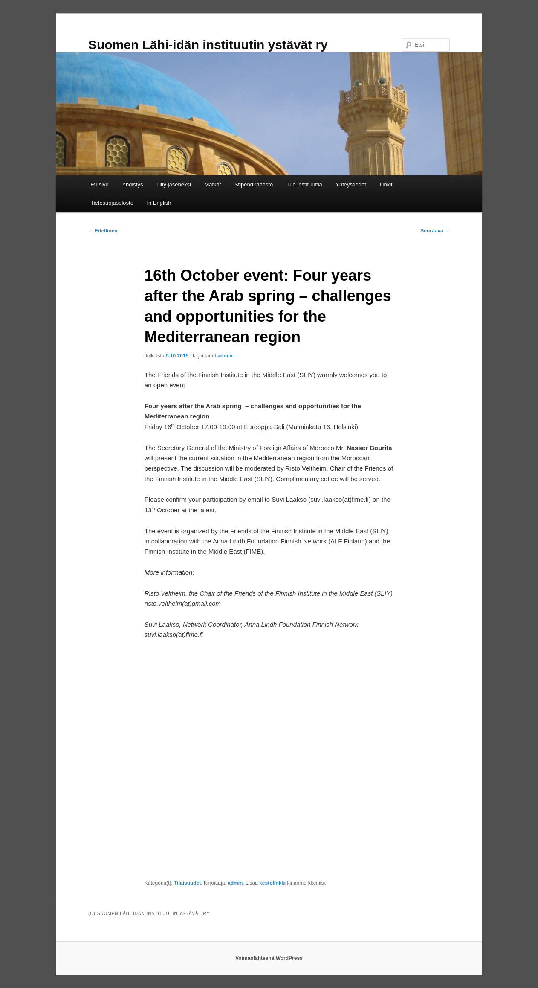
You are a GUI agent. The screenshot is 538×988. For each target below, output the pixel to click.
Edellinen (103, 231)
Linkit (385, 184)
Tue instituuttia (304, 184)
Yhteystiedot (351, 184)
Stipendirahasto (253, 184)
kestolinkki (272, 883)
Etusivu (99, 184)
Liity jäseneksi (173, 184)
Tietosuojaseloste (111, 203)
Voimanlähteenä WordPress (269, 958)
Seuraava (435, 231)
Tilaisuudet (187, 883)
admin (224, 356)
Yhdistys (132, 184)
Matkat (212, 184)
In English (159, 203)
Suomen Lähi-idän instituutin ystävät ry (208, 45)
